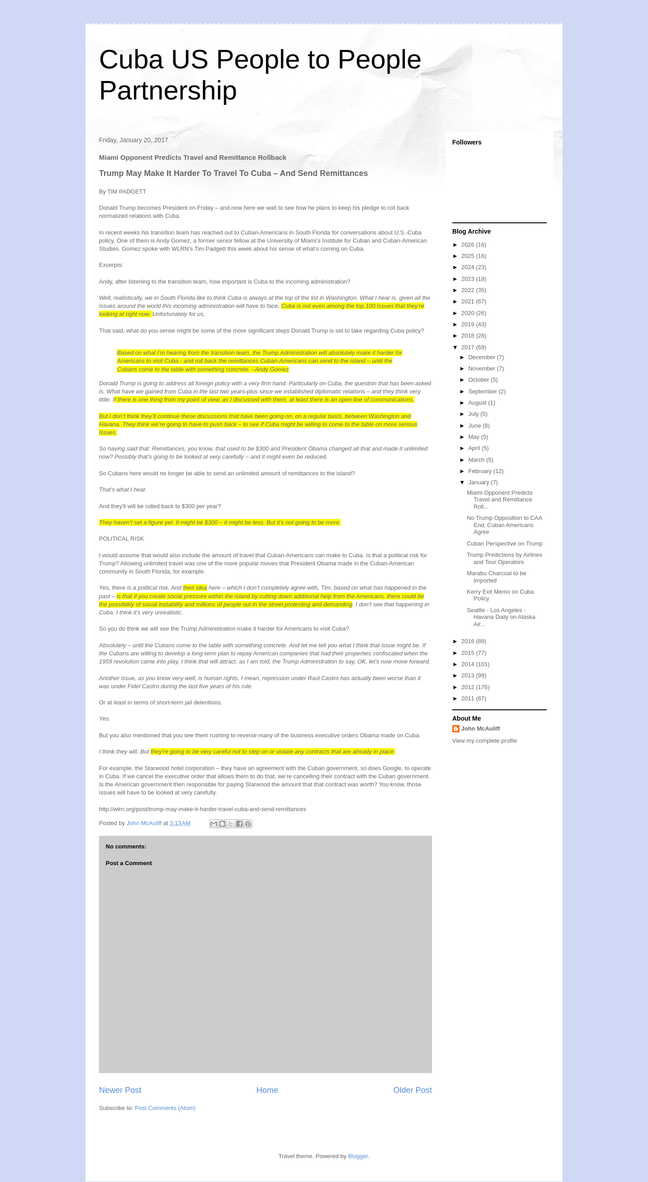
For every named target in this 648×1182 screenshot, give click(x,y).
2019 (468, 324)
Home (267, 1090)
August (478, 402)
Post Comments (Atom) (165, 1108)
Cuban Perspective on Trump (504, 543)
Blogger (358, 1156)
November (482, 368)
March (477, 459)
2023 (468, 278)
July (474, 414)
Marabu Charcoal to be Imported (496, 577)
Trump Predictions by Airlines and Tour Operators (504, 558)
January (479, 482)
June (475, 425)
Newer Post (120, 1090)
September (483, 391)
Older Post (412, 1090)
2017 (468, 347)
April (475, 448)
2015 (468, 653)
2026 (468, 244)
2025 (468, 256)
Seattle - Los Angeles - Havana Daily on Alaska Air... (501, 617)
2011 (468, 698)
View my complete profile (484, 740)
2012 (468, 687)
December (482, 357)
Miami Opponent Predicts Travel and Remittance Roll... (499, 499)
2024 (468, 267)
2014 (468, 664)
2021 (468, 301)
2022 (468, 290)
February (481, 471)
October (479, 379)
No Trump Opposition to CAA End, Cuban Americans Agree (504, 524)
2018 (468, 335)
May (474, 436)
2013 (468, 675)
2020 (468, 313)
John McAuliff (480, 728)
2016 (468, 641)
